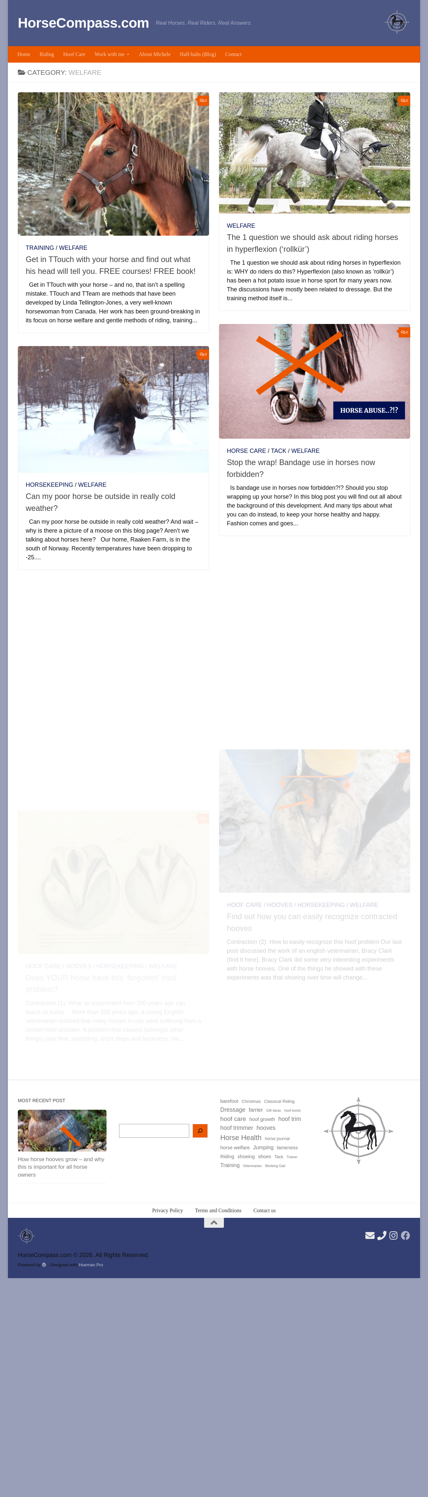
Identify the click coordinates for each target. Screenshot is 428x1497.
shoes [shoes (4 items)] (264, 1156)
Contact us (264, 1210)
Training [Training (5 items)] (230, 1165)
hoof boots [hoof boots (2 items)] (292, 1110)
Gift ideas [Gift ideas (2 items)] (273, 1110)
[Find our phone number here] (381, 1235)
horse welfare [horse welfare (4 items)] (235, 1147)
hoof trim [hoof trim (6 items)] (289, 1119)
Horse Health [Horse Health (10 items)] (240, 1138)
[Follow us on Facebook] (405, 1235)
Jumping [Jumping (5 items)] (263, 1147)
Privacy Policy (167, 1210)
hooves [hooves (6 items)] (266, 1128)
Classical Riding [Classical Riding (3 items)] (279, 1101)
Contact (233, 54)
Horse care (246, 451)
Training (40, 248)
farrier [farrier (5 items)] (256, 1110)
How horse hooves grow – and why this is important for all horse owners (61, 1167)
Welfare (73, 248)
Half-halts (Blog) (198, 54)
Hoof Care (74, 54)
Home (23, 54)
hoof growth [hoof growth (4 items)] (262, 1119)
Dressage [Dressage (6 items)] (232, 1109)
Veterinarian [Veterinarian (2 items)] (252, 1166)
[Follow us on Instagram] (393, 1235)
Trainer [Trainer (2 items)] (292, 1157)
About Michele (154, 54)
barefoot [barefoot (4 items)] (229, 1101)
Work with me (110, 54)
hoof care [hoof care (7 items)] (233, 1118)
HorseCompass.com (83, 23)
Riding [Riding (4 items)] (227, 1156)
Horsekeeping (49, 485)
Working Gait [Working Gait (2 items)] (275, 1166)
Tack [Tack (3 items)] (278, 1156)
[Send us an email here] (370, 1235)
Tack (279, 451)
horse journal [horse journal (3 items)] (277, 1138)
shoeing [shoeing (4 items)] (246, 1156)
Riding (47, 54)
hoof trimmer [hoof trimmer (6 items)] (236, 1128)
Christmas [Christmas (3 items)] (251, 1101)
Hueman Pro (91, 1264)
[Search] (200, 1131)
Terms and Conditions (218, 1210)
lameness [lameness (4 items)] (287, 1147)
